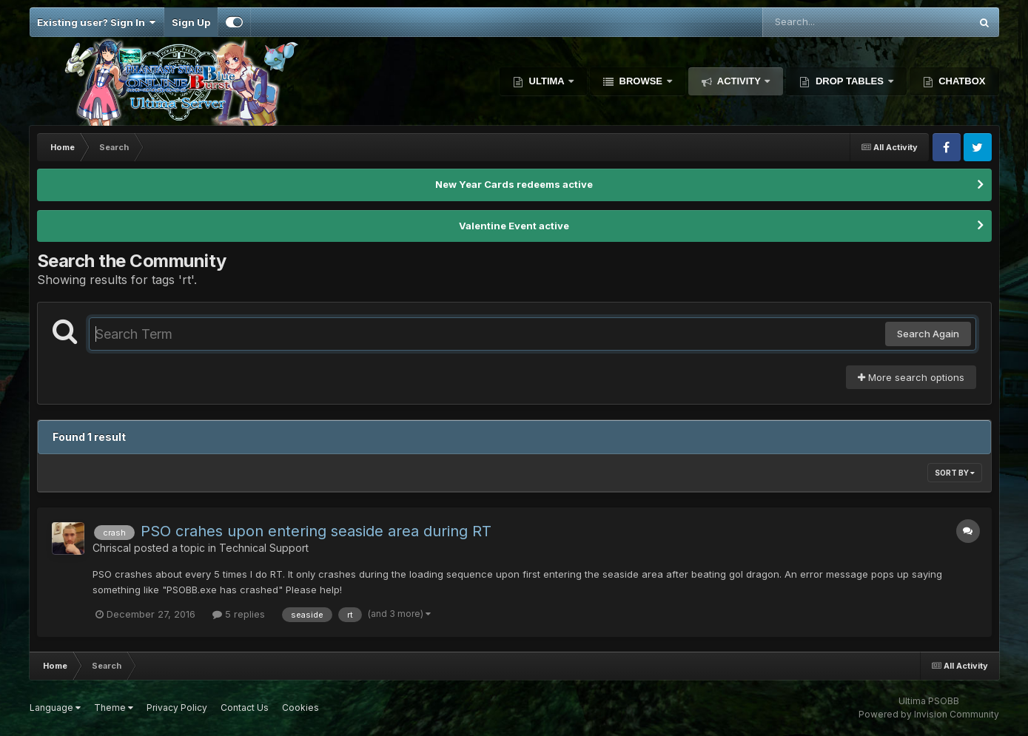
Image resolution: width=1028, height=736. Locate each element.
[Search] (826, 22)
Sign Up (191, 22)
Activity (739, 81)
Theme (113, 707)
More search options (911, 377)
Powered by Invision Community (929, 714)
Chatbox (961, 81)
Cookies (300, 707)
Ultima (546, 81)
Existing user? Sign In (96, 22)
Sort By (955, 472)
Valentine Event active (514, 226)
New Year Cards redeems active (514, 184)
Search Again (928, 334)
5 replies (238, 614)
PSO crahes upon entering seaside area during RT (316, 531)
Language (55, 707)
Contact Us (245, 707)
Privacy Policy (177, 707)
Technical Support (264, 547)
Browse (641, 81)
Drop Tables (849, 81)
